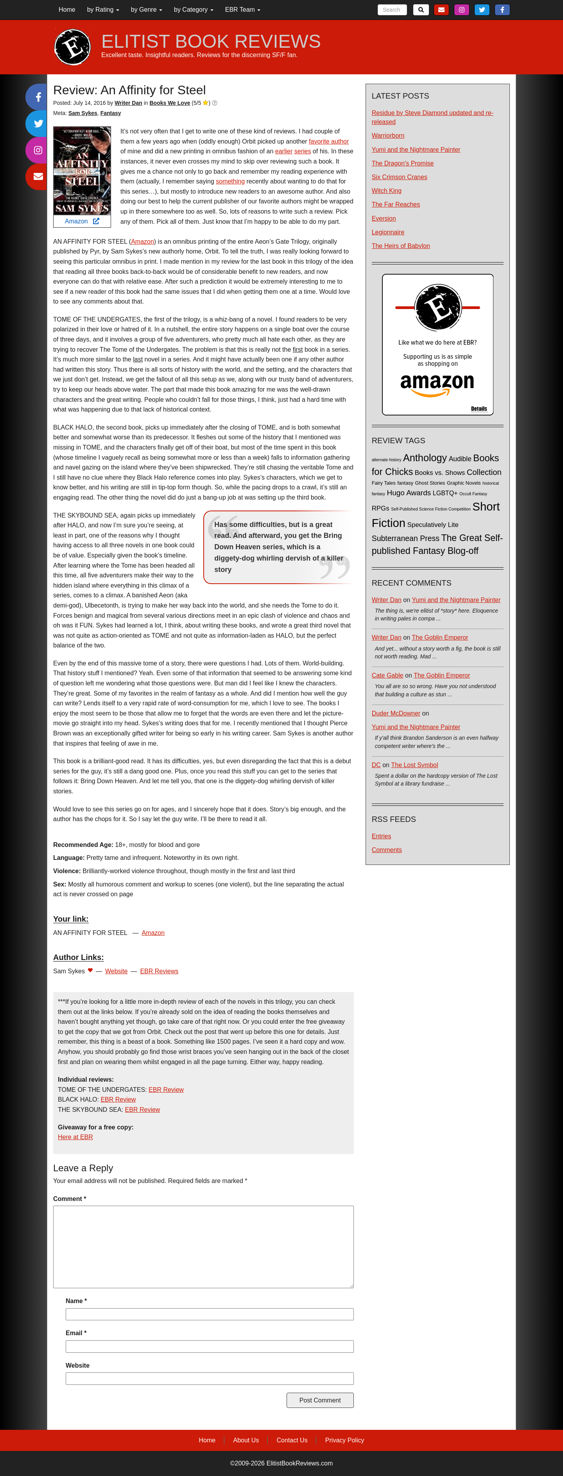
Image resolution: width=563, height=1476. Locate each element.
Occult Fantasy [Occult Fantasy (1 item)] (473, 493)
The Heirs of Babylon (401, 246)
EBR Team (243, 9)
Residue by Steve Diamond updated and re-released (432, 117)
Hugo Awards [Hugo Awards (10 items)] (409, 493)
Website (116, 971)
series (302, 151)
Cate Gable (387, 675)
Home (67, 9)
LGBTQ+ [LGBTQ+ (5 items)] (445, 492)
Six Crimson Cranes (399, 177)
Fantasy (110, 113)
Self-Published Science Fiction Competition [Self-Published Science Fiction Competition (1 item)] (431, 509)
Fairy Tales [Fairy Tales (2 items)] (384, 483)
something (230, 181)
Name (76, 1301)
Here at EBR (75, 1137)
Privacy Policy (344, 1440)
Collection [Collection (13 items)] (484, 472)
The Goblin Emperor (440, 637)
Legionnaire (388, 232)
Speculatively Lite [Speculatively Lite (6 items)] (433, 525)
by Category (193, 9)
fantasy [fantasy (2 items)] (405, 483)
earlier (283, 151)
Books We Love (169, 103)
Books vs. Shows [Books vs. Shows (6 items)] (440, 472)
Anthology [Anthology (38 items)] (425, 457)
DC (376, 765)
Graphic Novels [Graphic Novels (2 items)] (464, 483)
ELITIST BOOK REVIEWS (211, 41)
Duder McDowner (396, 713)
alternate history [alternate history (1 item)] (387, 459)
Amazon (82, 221)
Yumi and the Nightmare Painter (416, 149)
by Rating (103, 9)
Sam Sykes (82, 113)
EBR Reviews (159, 971)
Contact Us (292, 1440)
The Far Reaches (396, 204)
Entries (381, 836)
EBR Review (166, 1089)
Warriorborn (388, 135)
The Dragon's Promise (403, 163)
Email (76, 1333)
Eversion (384, 218)
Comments (387, 850)
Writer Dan (387, 600)
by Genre (146, 9)
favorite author (329, 141)
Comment (69, 1199)
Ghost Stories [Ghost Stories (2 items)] (430, 483)
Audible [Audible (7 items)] (460, 459)
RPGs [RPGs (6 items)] (380, 508)
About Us (246, 1440)
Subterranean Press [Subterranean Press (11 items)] (405, 538)
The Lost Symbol (414, 765)
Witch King (387, 190)
